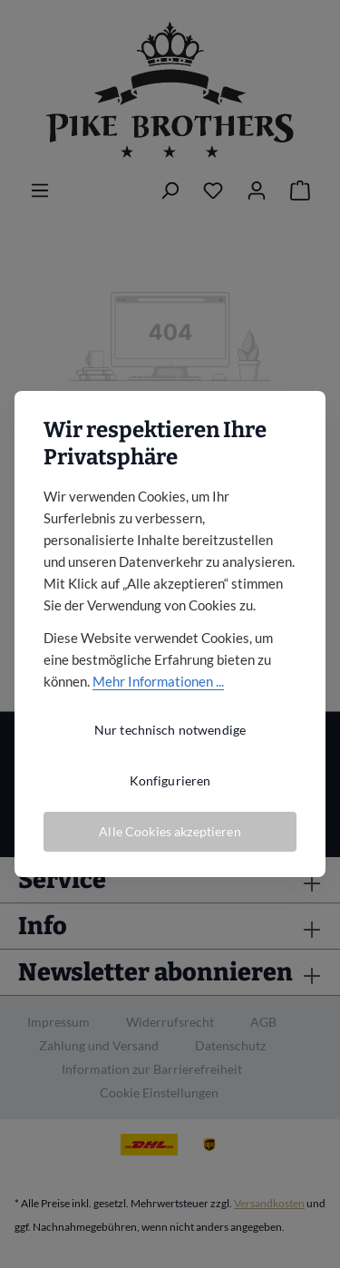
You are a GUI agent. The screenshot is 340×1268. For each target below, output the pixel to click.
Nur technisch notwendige (170, 729)
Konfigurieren (170, 780)
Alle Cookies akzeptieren (169, 831)
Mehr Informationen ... (158, 681)
